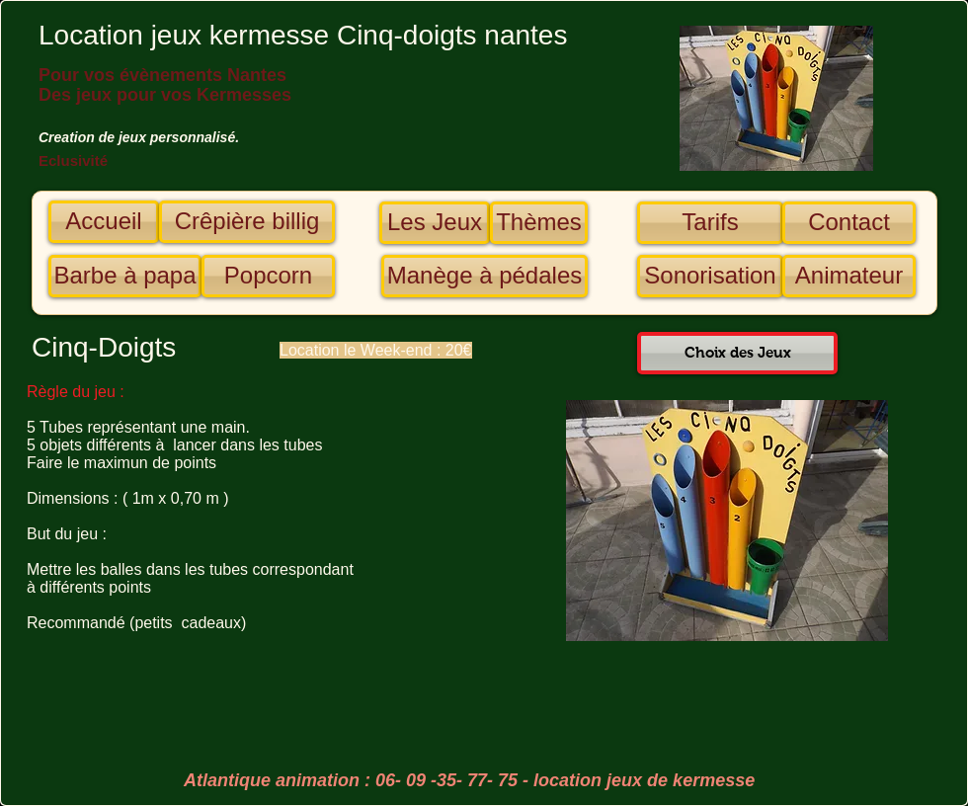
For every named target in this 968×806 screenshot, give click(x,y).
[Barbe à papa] (125, 276)
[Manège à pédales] (484, 276)
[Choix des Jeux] (737, 353)
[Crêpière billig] (247, 222)
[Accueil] (103, 222)
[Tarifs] (710, 223)
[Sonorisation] (710, 276)
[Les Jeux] (434, 223)
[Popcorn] (268, 276)
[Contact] (849, 223)
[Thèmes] (539, 223)
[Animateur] (849, 276)
